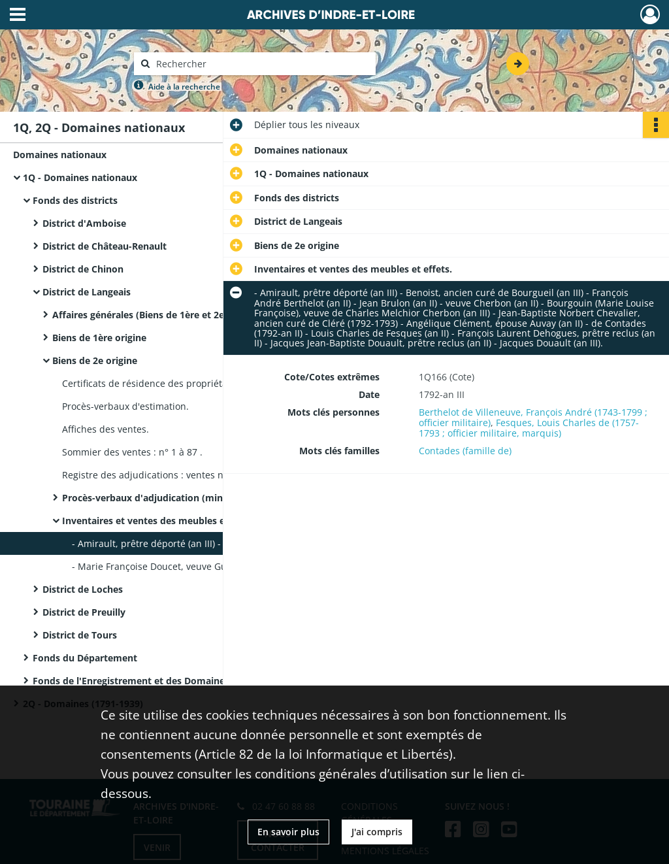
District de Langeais (86, 292)
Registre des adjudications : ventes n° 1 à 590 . (164, 475)
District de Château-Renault (104, 246)
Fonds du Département (85, 658)
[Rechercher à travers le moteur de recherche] (261, 64)
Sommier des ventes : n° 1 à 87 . (132, 452)
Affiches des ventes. (105, 429)
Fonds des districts (75, 200)
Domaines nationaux (59, 154)
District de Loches (82, 589)
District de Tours (79, 635)
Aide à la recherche (184, 86)
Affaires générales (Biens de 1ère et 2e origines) (159, 314)
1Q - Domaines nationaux (80, 177)
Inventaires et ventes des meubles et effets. (161, 520)
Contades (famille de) (465, 450)
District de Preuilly (83, 612)
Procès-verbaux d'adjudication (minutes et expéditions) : (190, 497)
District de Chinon (82, 269)
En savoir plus (288, 831)
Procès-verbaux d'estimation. (125, 406)
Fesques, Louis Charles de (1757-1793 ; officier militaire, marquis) (529, 427)
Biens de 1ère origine (99, 337)
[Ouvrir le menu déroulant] (17, 16)
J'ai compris (376, 831)
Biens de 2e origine (94, 360)
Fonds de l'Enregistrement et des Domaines (131, 680)
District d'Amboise (84, 223)
